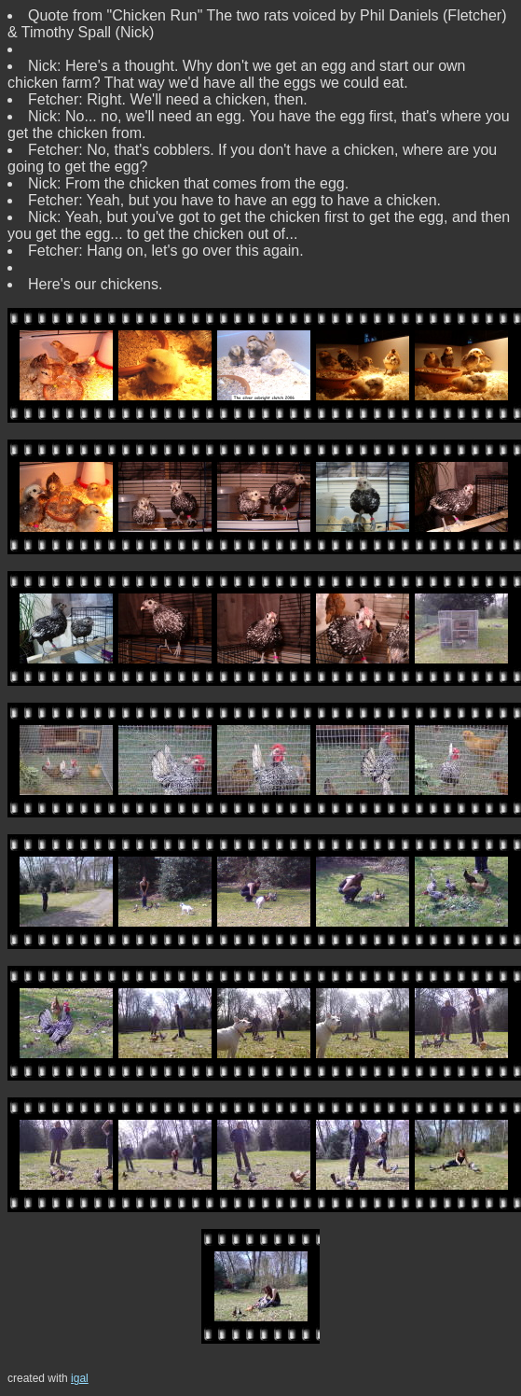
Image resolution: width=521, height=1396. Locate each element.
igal (80, 1378)
